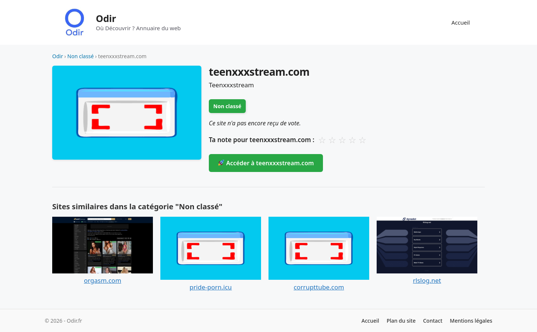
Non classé (80, 56)
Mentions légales (471, 320)
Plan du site (401, 320)
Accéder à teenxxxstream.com (266, 163)
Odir (106, 18)
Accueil (461, 22)
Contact (432, 320)
